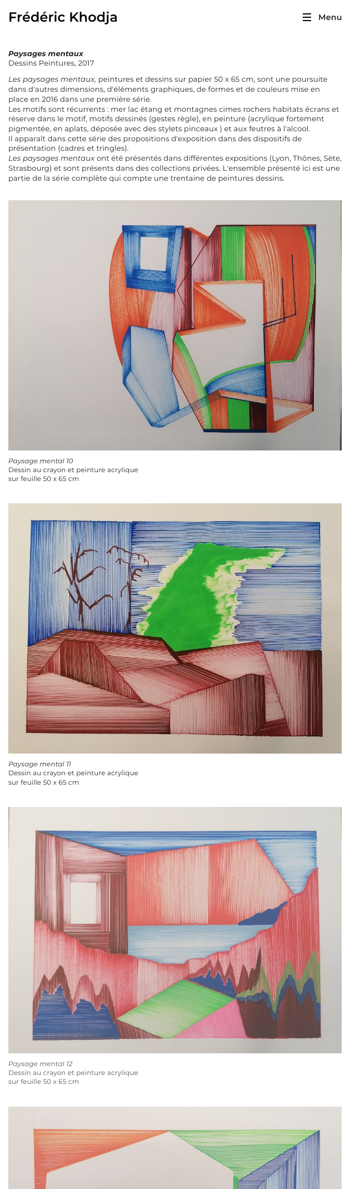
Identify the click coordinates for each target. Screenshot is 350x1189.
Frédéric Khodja (63, 17)
